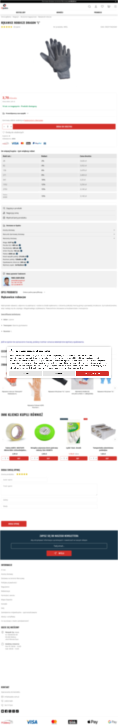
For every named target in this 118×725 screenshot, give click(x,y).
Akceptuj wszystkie (92, 373)
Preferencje (59, 373)
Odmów (26, 373)
